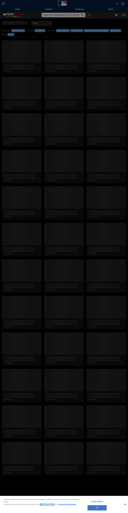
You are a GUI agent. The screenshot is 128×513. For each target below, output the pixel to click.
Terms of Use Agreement (67, 504)
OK (97, 508)
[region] (64, 504)
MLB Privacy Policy (47, 504)
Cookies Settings (97, 501)
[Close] (125, 504)
